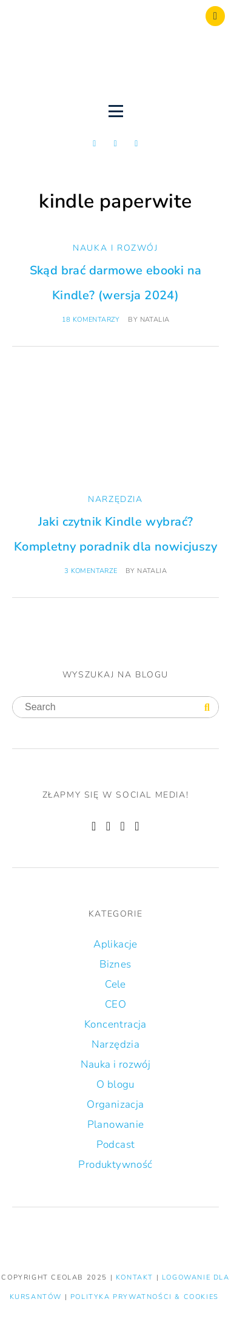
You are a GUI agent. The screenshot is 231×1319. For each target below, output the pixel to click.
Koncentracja (115, 1024)
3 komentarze (91, 570)
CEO (115, 1004)
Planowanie (115, 1124)
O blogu (115, 1084)
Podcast (115, 1144)
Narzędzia (115, 499)
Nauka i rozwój (115, 248)
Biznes (115, 964)
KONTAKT (136, 1277)
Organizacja (115, 1104)
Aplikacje (115, 944)
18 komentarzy (91, 319)
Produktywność (115, 1165)
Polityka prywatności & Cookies (144, 1296)
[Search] (207, 708)
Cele (115, 984)
